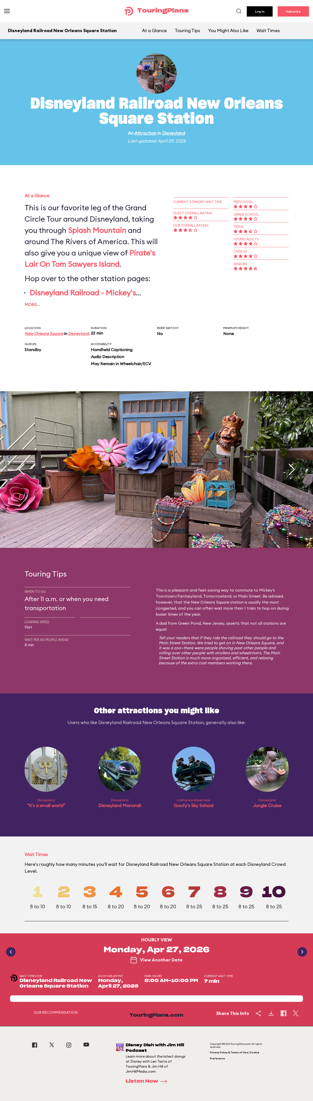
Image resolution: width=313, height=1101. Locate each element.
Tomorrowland (217, 596)
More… (32, 304)
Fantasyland (189, 596)
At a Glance (154, 30)
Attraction (145, 133)
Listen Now (148, 1081)
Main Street (249, 596)
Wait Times (268, 30)
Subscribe (293, 11)
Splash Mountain (97, 230)
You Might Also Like (228, 30)
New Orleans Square (44, 333)
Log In (259, 11)
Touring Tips (187, 30)
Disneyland (173, 133)
